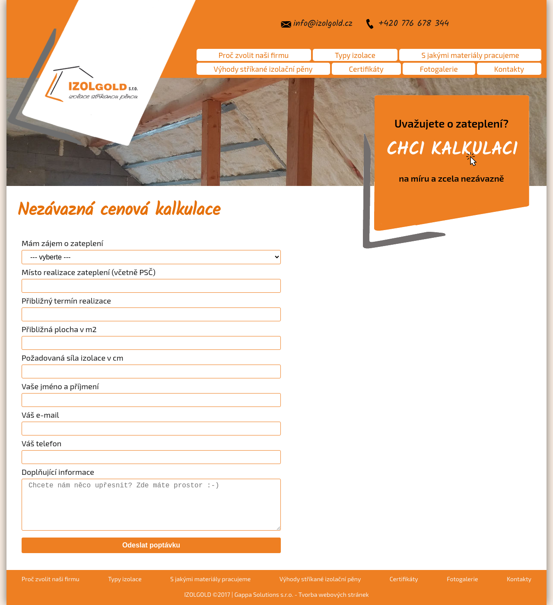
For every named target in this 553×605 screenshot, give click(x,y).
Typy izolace (355, 55)
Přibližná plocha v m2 (59, 329)
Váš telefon (41, 443)
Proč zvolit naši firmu (254, 55)
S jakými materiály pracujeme (470, 55)
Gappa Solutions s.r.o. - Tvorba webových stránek (301, 594)
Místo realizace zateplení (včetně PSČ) (89, 272)
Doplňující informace (58, 472)
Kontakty (509, 68)
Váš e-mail (40, 414)
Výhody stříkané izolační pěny (263, 68)
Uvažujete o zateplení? (451, 150)
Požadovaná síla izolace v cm (73, 357)
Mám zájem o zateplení (62, 243)
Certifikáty (366, 68)
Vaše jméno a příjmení (60, 386)
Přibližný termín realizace (66, 300)
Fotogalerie (439, 68)
